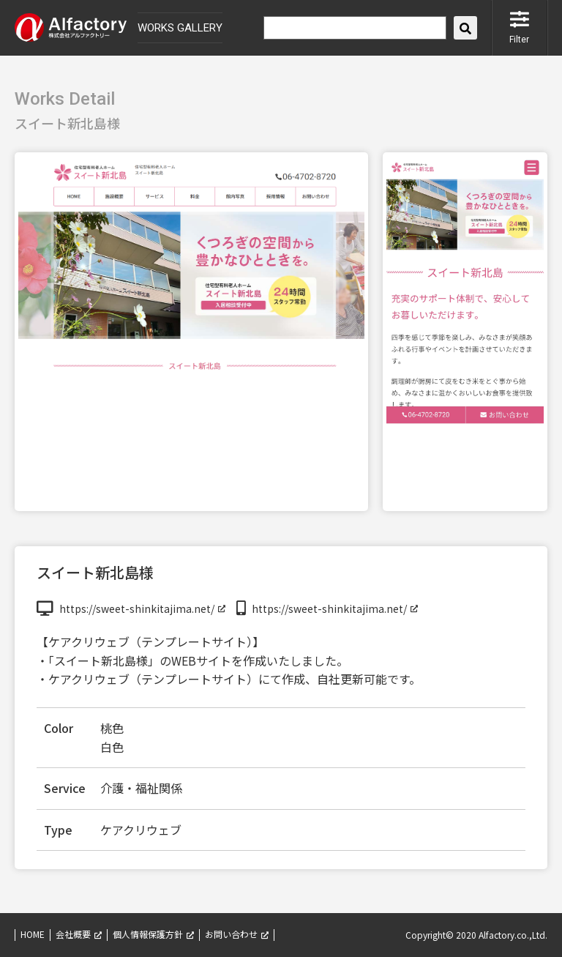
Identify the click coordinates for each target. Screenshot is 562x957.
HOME (32, 934)
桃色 (112, 728)
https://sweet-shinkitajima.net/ (136, 608)
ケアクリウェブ (140, 829)
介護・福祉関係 (141, 788)
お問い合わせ (231, 934)
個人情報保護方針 (148, 934)
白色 (112, 747)
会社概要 (73, 934)
